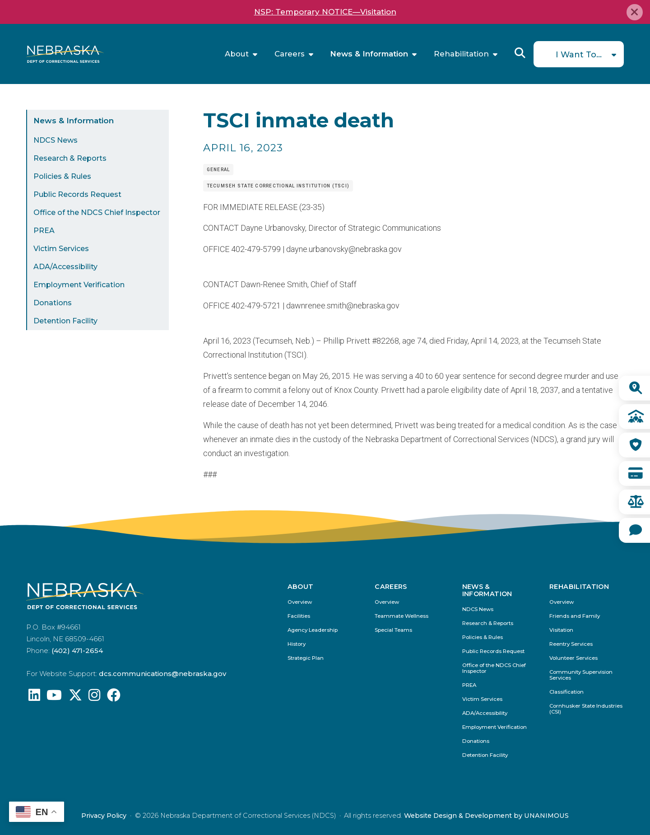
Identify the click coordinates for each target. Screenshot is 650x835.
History (297, 644)
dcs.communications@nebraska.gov (162, 673)
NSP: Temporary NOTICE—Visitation (325, 11)
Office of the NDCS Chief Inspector (96, 212)
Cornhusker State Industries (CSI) (585, 709)
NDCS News (55, 140)
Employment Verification (79, 284)
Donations (52, 303)
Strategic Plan (306, 658)
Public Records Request (77, 194)
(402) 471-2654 (77, 650)
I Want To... (579, 55)
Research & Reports (70, 158)
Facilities (299, 616)
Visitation (561, 630)
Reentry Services (571, 644)
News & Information (369, 54)
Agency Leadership (313, 630)
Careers (289, 54)
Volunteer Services (573, 658)
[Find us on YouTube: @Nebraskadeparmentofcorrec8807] (54, 697)
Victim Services (61, 248)
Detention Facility (65, 321)
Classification (566, 692)
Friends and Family (574, 616)
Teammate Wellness (401, 616)
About (237, 54)
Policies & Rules (62, 176)
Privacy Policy (103, 816)
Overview (300, 602)
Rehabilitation (461, 54)
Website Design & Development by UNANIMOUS (486, 816)
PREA (44, 230)
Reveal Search (520, 52)
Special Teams (393, 630)
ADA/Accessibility (65, 266)
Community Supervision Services (581, 675)
